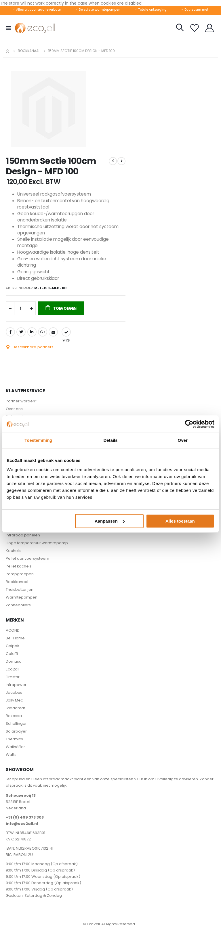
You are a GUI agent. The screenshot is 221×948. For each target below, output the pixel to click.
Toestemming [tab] (38, 440)
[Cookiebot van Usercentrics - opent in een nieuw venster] (189, 424)
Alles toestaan (180, 521)
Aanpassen (110, 521)
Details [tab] (110, 440)
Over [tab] (183, 440)
